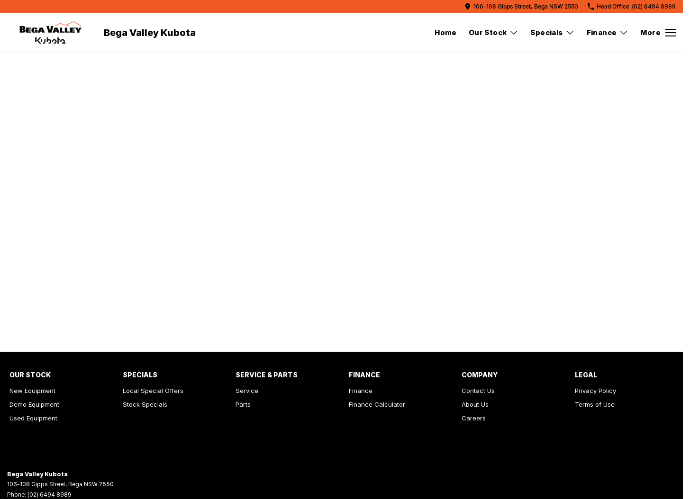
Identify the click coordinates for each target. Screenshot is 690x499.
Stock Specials (145, 404)
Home (446, 32)
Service (247, 390)
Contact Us (478, 390)
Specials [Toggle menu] (552, 32)
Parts (243, 404)
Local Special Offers (153, 390)
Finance (360, 390)
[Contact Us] (521, 6)
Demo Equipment (34, 404)
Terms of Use (595, 404)
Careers (474, 418)
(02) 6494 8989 (49, 494)
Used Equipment (33, 418)
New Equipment (32, 390)
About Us (475, 404)
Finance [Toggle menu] (608, 32)
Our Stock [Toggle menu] (494, 32)
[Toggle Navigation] (658, 32)
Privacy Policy (595, 390)
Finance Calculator (377, 404)
